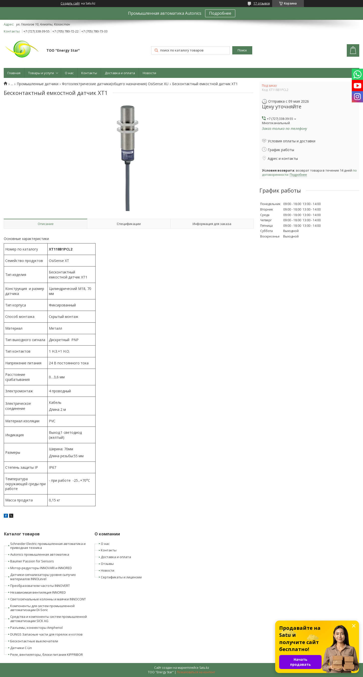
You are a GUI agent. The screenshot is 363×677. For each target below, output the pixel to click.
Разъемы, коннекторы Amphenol (36, 627)
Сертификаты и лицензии (121, 577)
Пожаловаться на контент (196, 672)
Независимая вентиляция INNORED (38, 592)
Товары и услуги (41, 73)
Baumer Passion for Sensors (32, 561)
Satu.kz (204, 668)
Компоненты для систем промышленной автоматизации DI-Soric (42, 608)
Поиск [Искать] (242, 50)
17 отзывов (261, 3)
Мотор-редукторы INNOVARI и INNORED (41, 568)
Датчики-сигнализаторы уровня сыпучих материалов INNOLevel (43, 576)
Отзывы (107, 563)
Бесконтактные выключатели (34, 641)
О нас (69, 73)
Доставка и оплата (120, 73)
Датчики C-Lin (21, 648)
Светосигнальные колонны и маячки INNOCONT (48, 599)
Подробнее (220, 13)
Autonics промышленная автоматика (39, 554)
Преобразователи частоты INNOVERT (40, 585)
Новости (149, 73)
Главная (13, 73)
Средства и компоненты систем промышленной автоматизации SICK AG (48, 618)
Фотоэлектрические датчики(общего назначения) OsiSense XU (115, 84)
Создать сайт (70, 3)
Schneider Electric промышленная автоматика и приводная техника (48, 545)
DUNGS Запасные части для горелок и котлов (46, 634)
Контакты (89, 73)
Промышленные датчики (37, 84)
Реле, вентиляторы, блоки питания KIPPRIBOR (46, 654)
